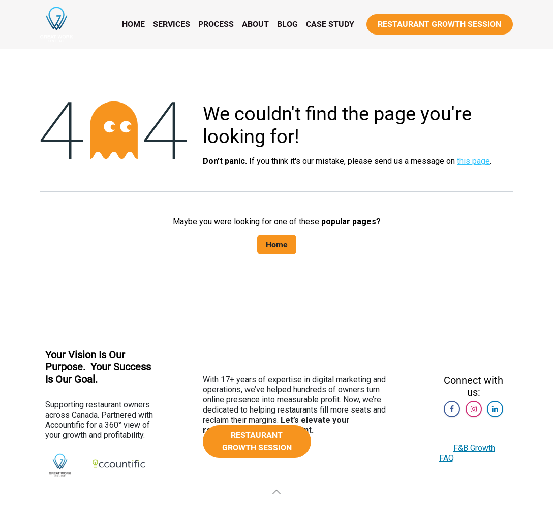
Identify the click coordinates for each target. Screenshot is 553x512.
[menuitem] (133, 24)
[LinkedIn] (495, 409)
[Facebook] (452, 409)
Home (277, 244)
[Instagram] (474, 409)
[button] (276, 492)
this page (473, 161)
